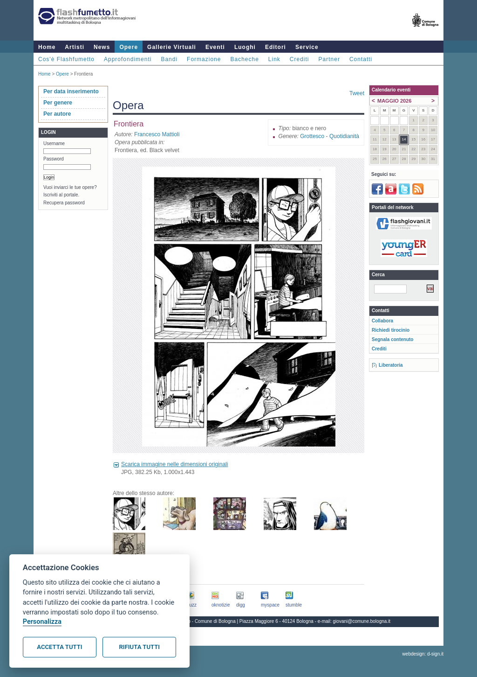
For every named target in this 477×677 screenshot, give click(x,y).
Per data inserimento (71, 91)
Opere (128, 47)
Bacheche (244, 59)
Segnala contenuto (392, 339)
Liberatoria (391, 365)
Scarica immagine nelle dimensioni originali (174, 464)
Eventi (215, 47)
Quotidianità (344, 136)
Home (46, 47)
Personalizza (42, 622)
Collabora (382, 320)
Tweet (356, 93)
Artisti (74, 47)
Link (274, 59)
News (102, 47)
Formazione (204, 59)
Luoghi (245, 47)
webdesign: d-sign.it (422, 653)
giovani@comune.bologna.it (362, 621)
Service (307, 47)
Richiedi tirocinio (390, 330)
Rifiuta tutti (139, 646)
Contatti (360, 59)
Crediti (299, 59)
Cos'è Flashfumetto (66, 59)
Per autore (57, 114)
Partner (329, 59)
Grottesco (312, 136)
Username (54, 143)
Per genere (57, 102)
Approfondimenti (127, 59)
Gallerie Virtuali (171, 47)
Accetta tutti (59, 646)
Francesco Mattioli (156, 134)
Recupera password (64, 202)
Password (53, 158)
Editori (275, 47)
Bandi (169, 59)
